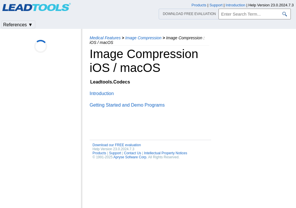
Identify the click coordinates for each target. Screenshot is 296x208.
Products (99, 153)
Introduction (102, 93)
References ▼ (18, 24)
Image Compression (143, 38)
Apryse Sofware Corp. (130, 157)
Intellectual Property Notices (165, 153)
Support (115, 153)
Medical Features (105, 38)
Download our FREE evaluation (116, 145)
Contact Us (132, 153)
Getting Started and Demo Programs (127, 105)
